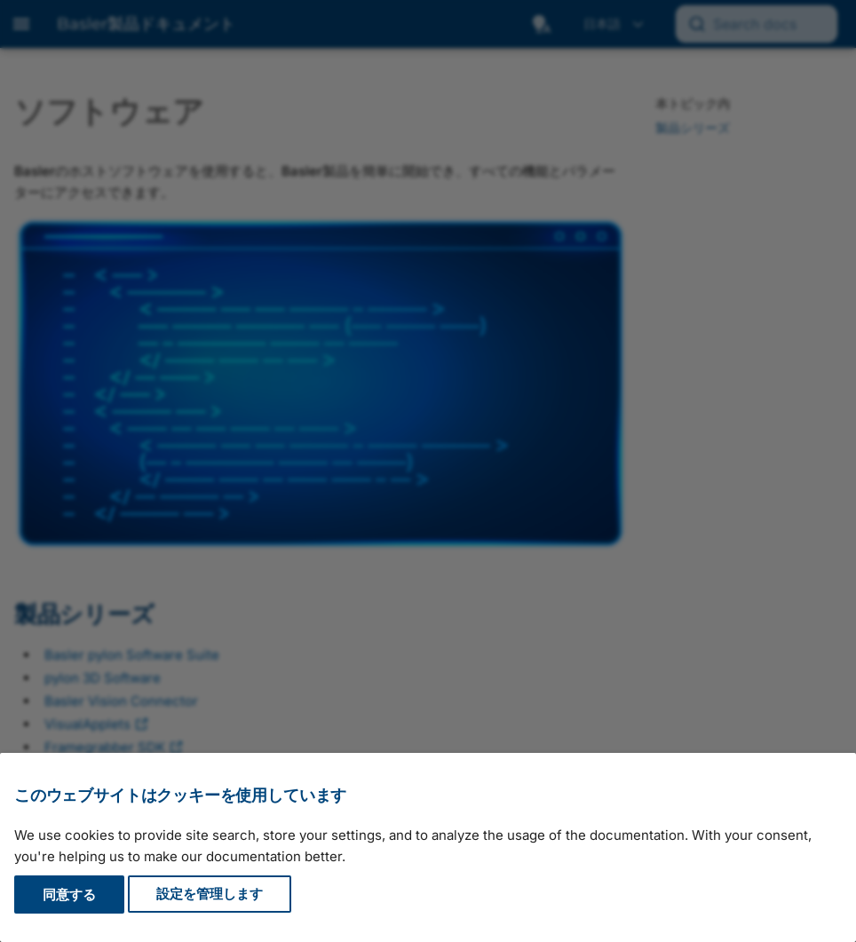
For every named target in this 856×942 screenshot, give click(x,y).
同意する (69, 894)
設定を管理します (209, 894)
